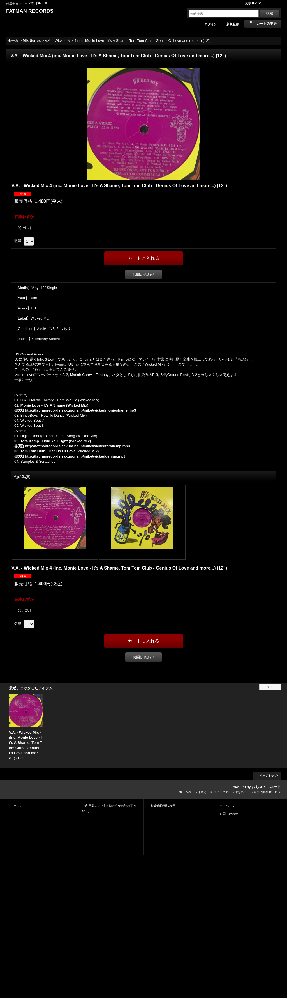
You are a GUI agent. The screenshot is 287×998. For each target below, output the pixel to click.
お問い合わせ (143, 274)
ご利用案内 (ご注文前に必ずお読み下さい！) (109, 808)
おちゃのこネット (266, 787)
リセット (272, 687)
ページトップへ (269, 775)
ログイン (211, 24)
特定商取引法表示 (163, 805)
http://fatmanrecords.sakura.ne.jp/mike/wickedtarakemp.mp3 (77, 446)
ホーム (18, 805)
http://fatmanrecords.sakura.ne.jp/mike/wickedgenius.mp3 (75, 456)
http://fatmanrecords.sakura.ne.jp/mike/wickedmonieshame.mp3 (80, 410)
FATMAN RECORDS (30, 11)
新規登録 (232, 24)
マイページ (227, 805)
